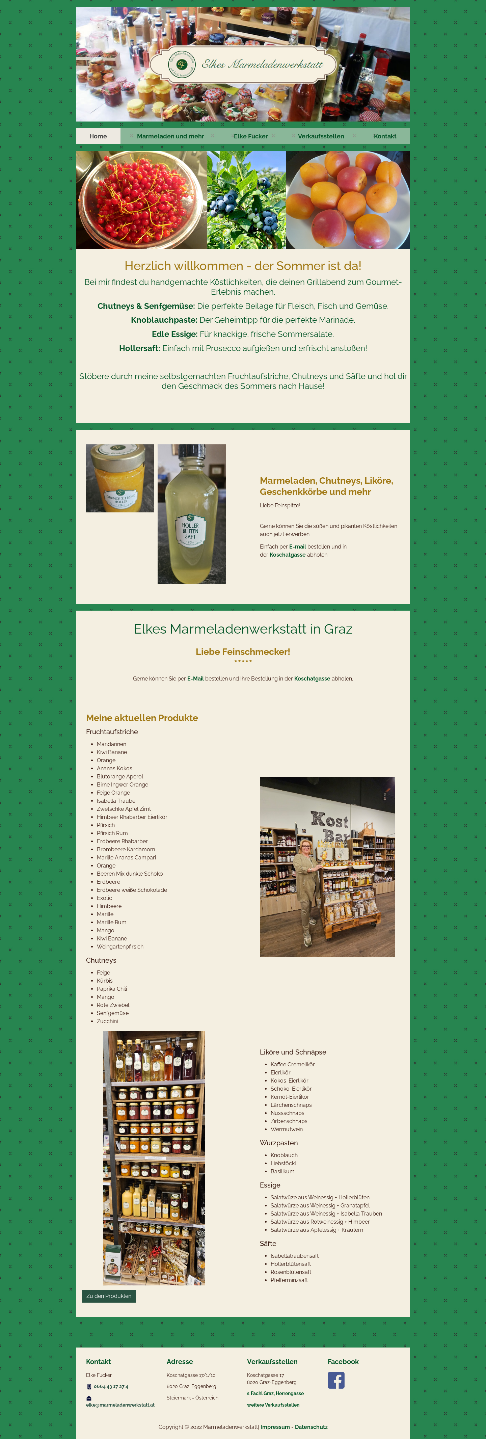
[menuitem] (98, 136)
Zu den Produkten (108, 1296)
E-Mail (195, 678)
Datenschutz (311, 1427)
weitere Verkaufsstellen (273, 1405)
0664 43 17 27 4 (111, 1386)
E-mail (297, 546)
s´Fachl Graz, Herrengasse (275, 1393)
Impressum (275, 1427)
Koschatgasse (288, 555)
